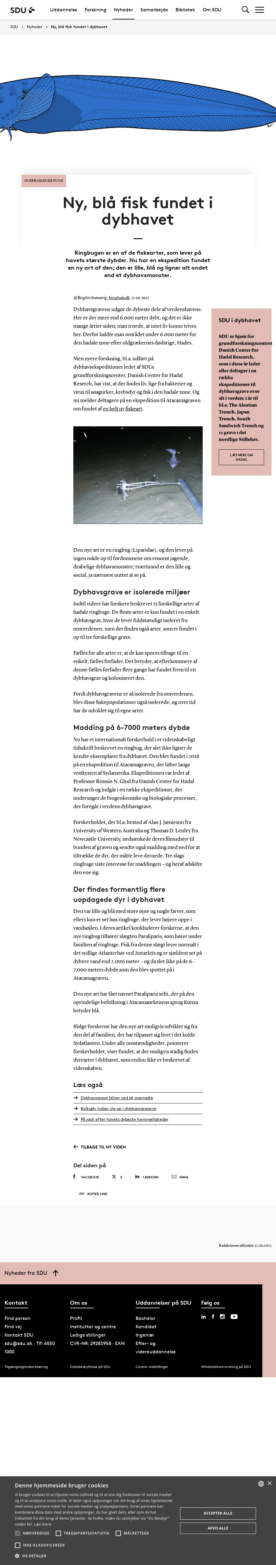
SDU (14, 27)
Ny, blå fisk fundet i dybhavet (79, 27)
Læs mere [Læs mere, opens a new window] (42, 1524)
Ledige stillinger (88, 1332)
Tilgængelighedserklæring (26, 1364)
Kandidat (146, 1324)
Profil (76, 1315)
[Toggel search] (245, 9)
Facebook (86, 1174)
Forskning (95, 10)
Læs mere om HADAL (241, 454)
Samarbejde (154, 10)
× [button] (269, 1483)
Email (180, 1174)
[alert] (138, 1520)
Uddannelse (63, 10)
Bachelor (145, 1315)
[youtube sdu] (234, 1314)
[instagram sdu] (222, 1314)
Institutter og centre (93, 1324)
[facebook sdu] (213, 1314)
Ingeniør (145, 1332)
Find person (17, 1315)
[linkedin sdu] (203, 1314)
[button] (18, 1533)
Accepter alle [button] (218, 1513)
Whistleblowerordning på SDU (226, 1364)
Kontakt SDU (18, 1332)
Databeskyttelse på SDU (90, 1364)
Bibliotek (185, 10)
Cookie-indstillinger (152, 1364)
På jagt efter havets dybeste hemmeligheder (124, 1116)
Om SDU (212, 10)
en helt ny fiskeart (122, 406)
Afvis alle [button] (218, 1528)
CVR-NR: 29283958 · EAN (97, 1340)
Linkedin (147, 1173)
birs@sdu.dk (119, 296)
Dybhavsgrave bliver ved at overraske (116, 1094)
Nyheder (123, 10)
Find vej (13, 1324)
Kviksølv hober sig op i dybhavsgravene (118, 1105)
